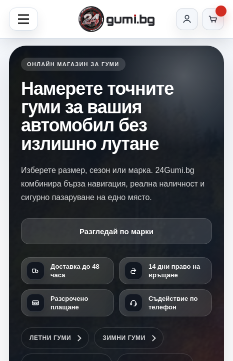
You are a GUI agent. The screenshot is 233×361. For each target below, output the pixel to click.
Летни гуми (50, 337)
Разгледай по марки (117, 231)
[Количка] (213, 19)
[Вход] (187, 19)
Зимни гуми (124, 337)
